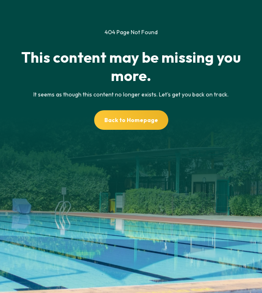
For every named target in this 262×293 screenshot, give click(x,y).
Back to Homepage (131, 120)
